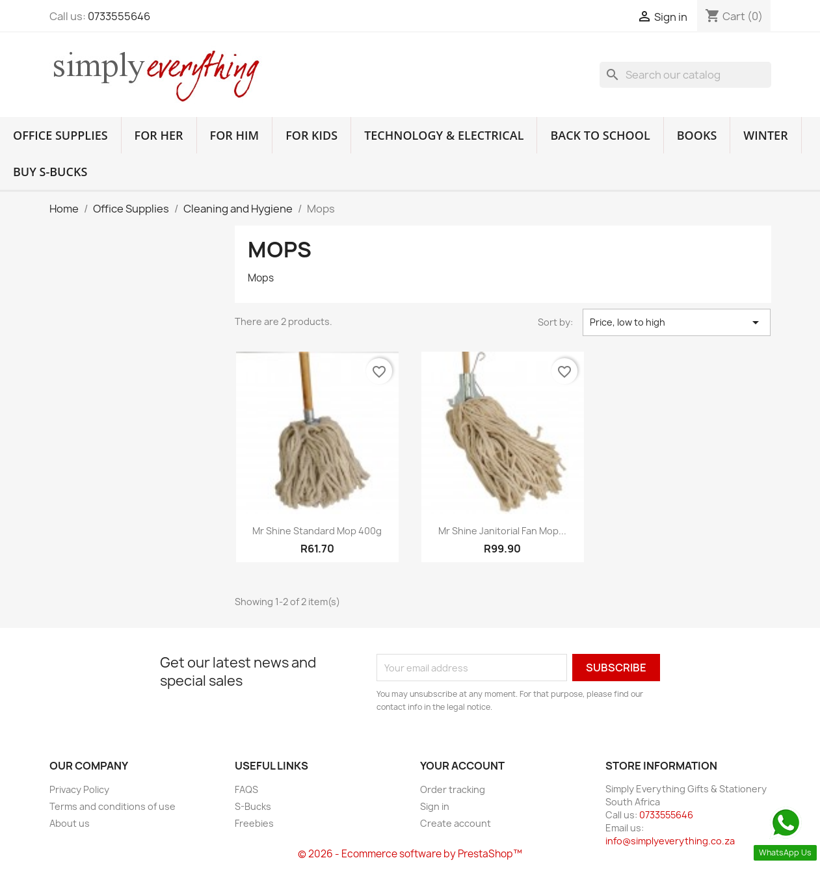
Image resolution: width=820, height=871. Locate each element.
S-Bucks (253, 806)
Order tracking (452, 789)
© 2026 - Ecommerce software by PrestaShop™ (410, 854)
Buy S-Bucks (50, 171)
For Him (234, 135)
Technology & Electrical (443, 135)
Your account (462, 766)
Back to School (600, 135)
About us (69, 823)
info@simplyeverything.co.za (670, 841)
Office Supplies (60, 135)
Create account (455, 823)
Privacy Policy (79, 789)
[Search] (685, 75)
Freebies (254, 823)
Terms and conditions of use (112, 806)
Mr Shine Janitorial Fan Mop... (502, 531)
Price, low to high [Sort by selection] (676, 322)
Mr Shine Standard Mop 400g (317, 531)
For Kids (311, 135)
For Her (159, 135)
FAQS (246, 789)
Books (697, 135)
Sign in (434, 806)
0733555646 (119, 16)
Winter (765, 135)
